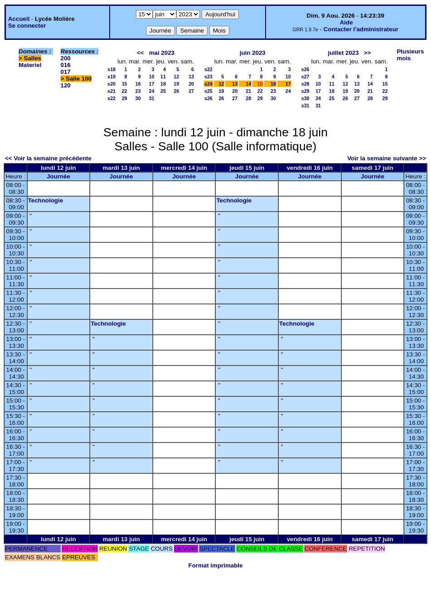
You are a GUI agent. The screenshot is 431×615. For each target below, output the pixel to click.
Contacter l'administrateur (361, 29)
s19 (111, 76)
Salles (33, 58)
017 (66, 71)
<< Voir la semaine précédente (48, 158)
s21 (111, 91)
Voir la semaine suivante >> (386, 158)
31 (152, 98)
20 (191, 83)
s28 (305, 83)
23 (138, 91)
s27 (305, 76)
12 (176, 76)
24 (152, 91)
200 (66, 58)
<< (140, 52)
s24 (208, 83)
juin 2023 (253, 52)
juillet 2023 (343, 52)
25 (163, 91)
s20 (111, 83)
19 (176, 83)
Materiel (30, 65)
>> (367, 52)
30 (138, 98)
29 (124, 98)
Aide (346, 22)
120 (66, 85)
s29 (305, 91)
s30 (305, 98)
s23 (208, 76)
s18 (111, 69)
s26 (208, 98)
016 (66, 65)
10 (152, 76)
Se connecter (27, 25)
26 (176, 91)
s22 (111, 98)
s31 (305, 105)
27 (191, 91)
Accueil (18, 18)
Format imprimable (216, 565)
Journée (58, 176)
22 (124, 91)
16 (138, 83)
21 (248, 91)
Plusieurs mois (410, 55)
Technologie (45, 200)
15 (124, 83)
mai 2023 (161, 52)
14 (248, 83)
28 (248, 98)
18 (163, 83)
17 (152, 83)
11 (163, 76)
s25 (208, 91)
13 (191, 76)
